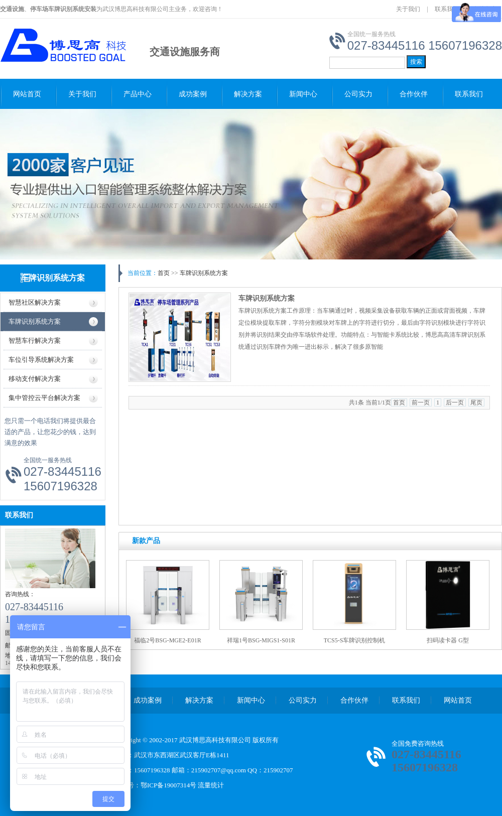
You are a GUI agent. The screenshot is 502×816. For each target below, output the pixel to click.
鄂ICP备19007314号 (168, 785)
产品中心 (137, 94)
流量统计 (211, 785)
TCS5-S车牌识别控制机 (355, 640)
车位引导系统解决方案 (41, 359)
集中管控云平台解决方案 (44, 397)
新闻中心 (303, 94)
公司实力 (358, 94)
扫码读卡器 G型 (448, 640)
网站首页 (27, 94)
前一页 (421, 402)
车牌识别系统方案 (53, 278)
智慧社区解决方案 (35, 302)
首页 (164, 273)
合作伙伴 (414, 94)
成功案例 (193, 94)
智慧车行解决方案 (35, 340)
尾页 (476, 402)
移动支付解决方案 (35, 378)
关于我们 (408, 9)
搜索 (416, 61)
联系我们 (447, 9)
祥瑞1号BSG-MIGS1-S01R (261, 640)
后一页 (455, 402)
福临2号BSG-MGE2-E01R (167, 640)
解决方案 (248, 94)
